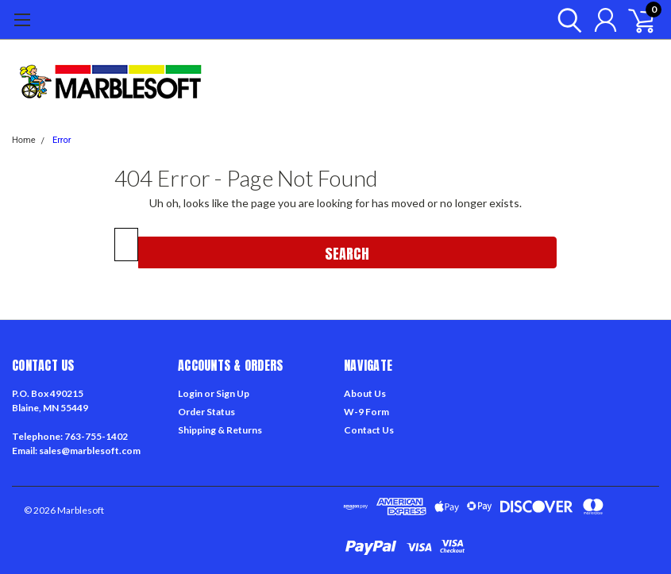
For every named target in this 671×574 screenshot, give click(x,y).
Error (61, 140)
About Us (365, 393)
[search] (566, 20)
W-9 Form (366, 412)
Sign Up (232, 393)
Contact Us (369, 430)
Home (24, 140)
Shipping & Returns (220, 430)
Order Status (206, 412)
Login (190, 393)
